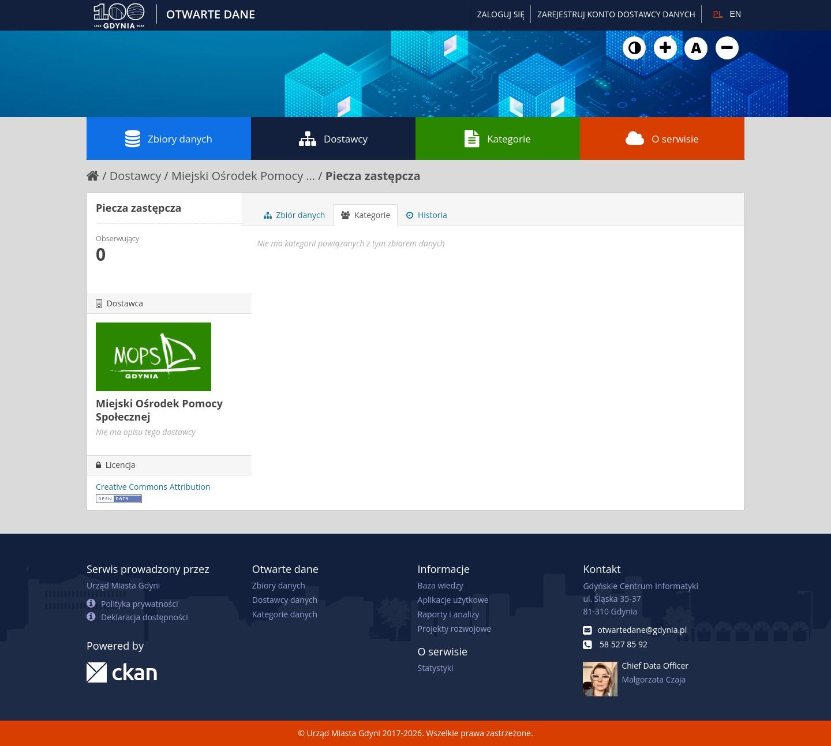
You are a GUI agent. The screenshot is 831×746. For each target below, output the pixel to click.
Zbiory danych (168, 138)
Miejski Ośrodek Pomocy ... (243, 175)
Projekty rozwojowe (455, 628)
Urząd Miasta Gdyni (123, 585)
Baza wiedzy (440, 585)
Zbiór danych (294, 214)
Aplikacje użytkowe (453, 599)
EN (735, 13)
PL (718, 13)
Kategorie (498, 138)
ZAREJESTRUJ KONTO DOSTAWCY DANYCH (616, 14)
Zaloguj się (501, 14)
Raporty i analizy (449, 614)
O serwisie (662, 138)
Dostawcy (333, 138)
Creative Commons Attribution (153, 486)
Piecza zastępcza (373, 175)
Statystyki (436, 667)
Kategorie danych (284, 614)
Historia (426, 214)
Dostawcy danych (284, 599)
